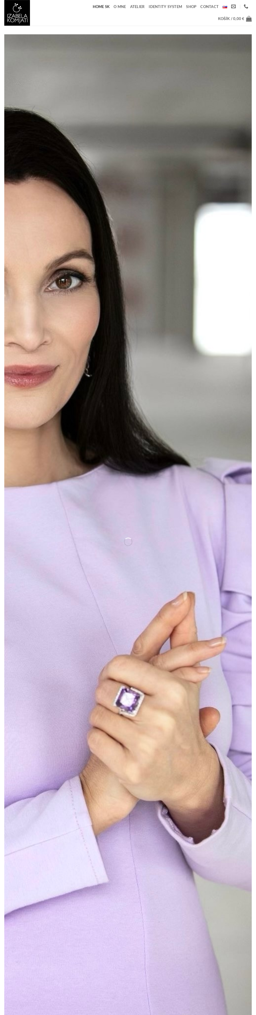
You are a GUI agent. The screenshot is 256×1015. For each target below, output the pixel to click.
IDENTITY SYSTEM (165, 6)
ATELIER (137, 6)
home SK (101, 6)
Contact (209, 6)
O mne (120, 6)
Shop (191, 6)
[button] (235, 18)
